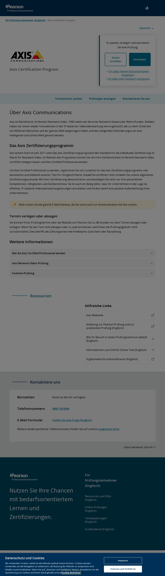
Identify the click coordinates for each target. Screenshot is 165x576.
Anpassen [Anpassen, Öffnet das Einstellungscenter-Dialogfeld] (123, 565)
